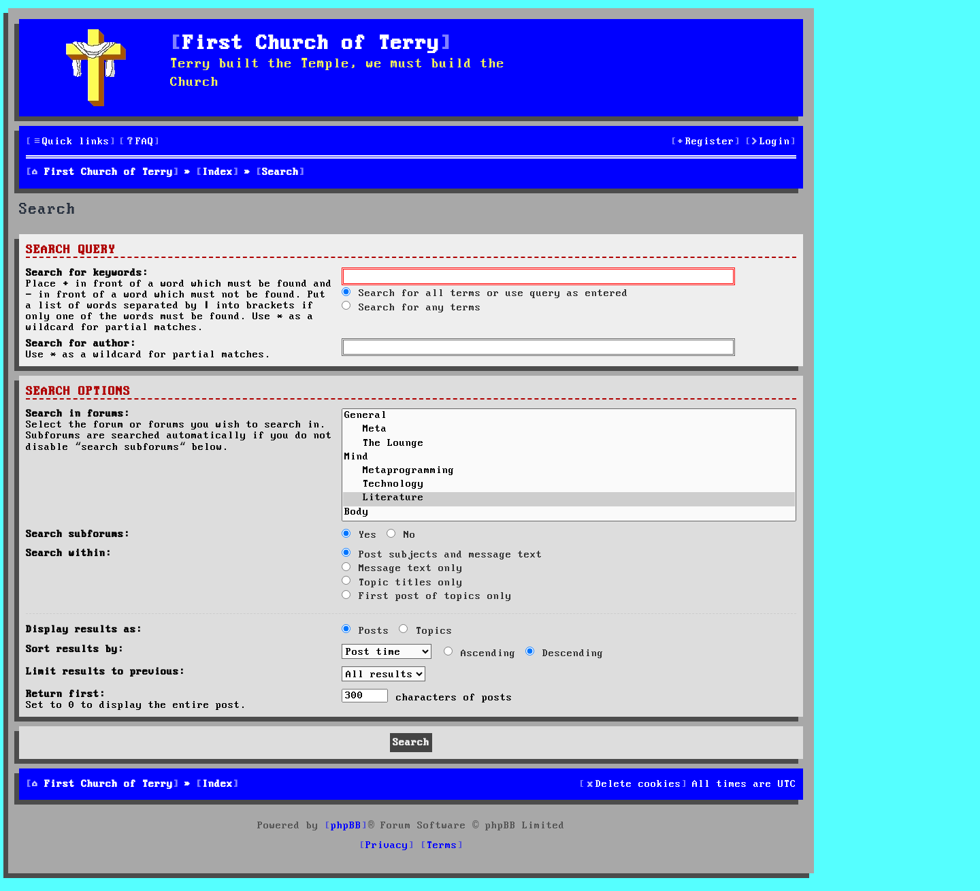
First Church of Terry (311, 44)
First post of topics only (427, 596)
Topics (426, 631)
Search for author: (81, 343)
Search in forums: (78, 413)
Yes (359, 535)
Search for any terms (411, 307)
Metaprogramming (569, 472)
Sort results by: (75, 649)
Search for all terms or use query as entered (485, 293)
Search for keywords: (87, 273)
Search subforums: (78, 534)
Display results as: (84, 629)
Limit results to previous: (105, 671)
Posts (365, 631)
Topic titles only (402, 582)
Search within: (69, 553)
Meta (569, 430)
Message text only (402, 568)
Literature (569, 499)
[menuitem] (139, 142)
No (401, 535)
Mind (569, 458)
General (569, 416)
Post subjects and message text (442, 554)
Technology (569, 485)
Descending (564, 653)
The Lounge (569, 444)
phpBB (346, 825)
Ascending (480, 653)
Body (569, 513)
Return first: (65, 694)
